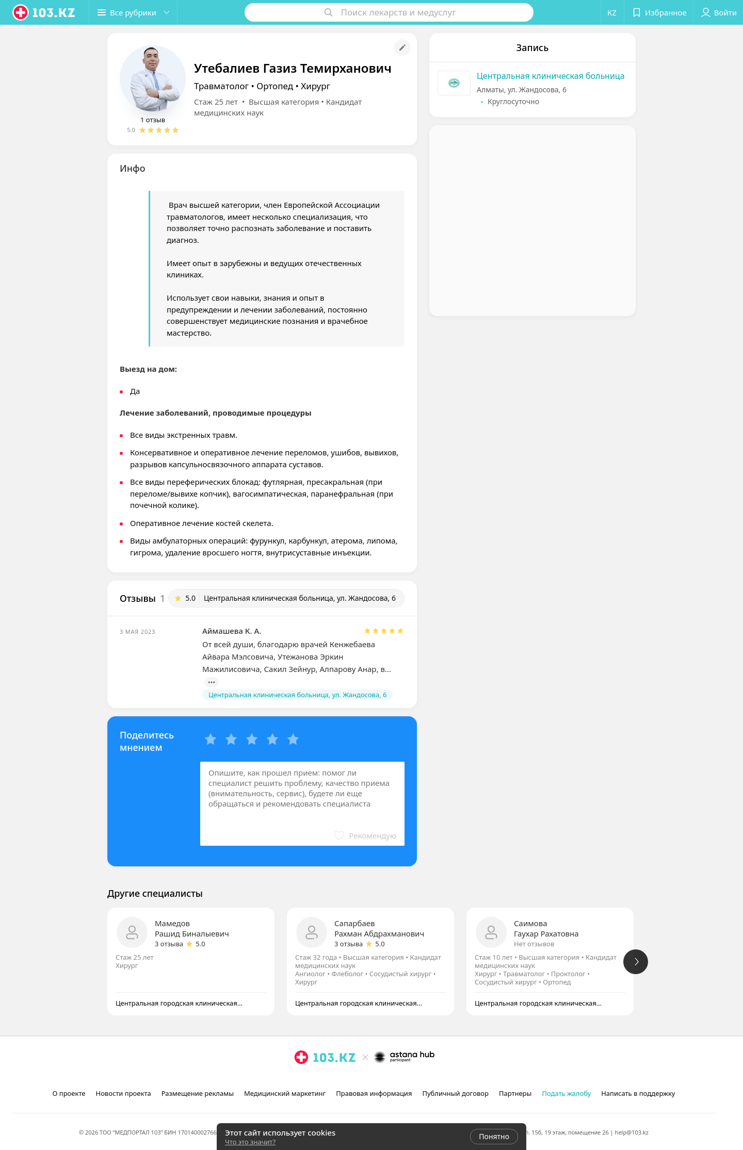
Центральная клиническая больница (551, 76)
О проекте (69, 1093)
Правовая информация (374, 1093)
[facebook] (316, 1080)
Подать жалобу (566, 1093)
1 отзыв (152, 120)
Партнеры (515, 1093)
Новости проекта (123, 1093)
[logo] (44, 12)
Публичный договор (455, 1093)
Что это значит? (250, 1141)
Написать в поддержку (638, 1093)
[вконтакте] (330, 1080)
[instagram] (301, 1080)
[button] (133, 12)
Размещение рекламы (197, 1093)
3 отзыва (169, 943)
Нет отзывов (534, 943)
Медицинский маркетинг (285, 1093)
